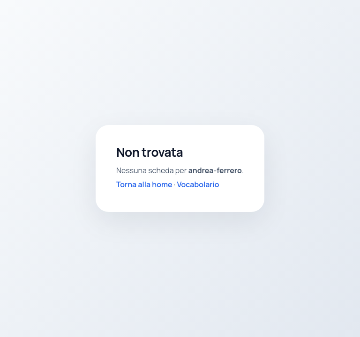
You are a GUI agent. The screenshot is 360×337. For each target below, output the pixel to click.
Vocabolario (198, 184)
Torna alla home (144, 184)
